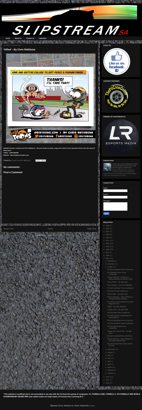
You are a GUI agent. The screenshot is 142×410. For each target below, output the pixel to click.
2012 (108, 383)
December (111, 261)
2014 (108, 377)
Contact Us (30, 38)
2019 (108, 246)
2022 (108, 237)
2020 (108, 243)
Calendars (42, 38)
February (111, 370)
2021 (108, 240)
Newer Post (8, 229)
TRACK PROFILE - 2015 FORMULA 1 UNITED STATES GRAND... (120, 298)
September (111, 349)
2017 (108, 252)
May (109, 361)
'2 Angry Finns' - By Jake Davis (117, 309)
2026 (108, 226)
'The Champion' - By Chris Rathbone (119, 285)
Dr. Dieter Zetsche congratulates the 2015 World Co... (119, 316)
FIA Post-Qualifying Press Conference (120, 320)
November (111, 264)
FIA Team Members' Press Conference (120, 288)
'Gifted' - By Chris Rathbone (116, 307)
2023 (108, 234)
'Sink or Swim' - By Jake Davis (117, 294)
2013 (108, 380)
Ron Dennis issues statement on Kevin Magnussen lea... (120, 303)
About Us (18, 38)
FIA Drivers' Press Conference (117, 291)
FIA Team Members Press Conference (120, 269)
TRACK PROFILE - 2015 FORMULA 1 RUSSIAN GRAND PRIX (120, 340)
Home (8, 38)
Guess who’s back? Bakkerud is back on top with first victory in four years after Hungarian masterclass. (125, 166)
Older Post (91, 229)
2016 (108, 255)
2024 (108, 231)
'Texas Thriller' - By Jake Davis (117, 282)
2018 (108, 249)
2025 (108, 228)
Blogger (92, 406)
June (109, 358)
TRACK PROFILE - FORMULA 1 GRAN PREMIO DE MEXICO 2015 (120, 278)
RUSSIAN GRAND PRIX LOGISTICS (120, 336)
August (110, 352)
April (109, 364)
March (110, 367)
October (110, 267)
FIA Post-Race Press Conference (118, 313)
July (109, 355)
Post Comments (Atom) (54, 235)
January (110, 373)
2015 (108, 258)
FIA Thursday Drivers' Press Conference (116, 273)
